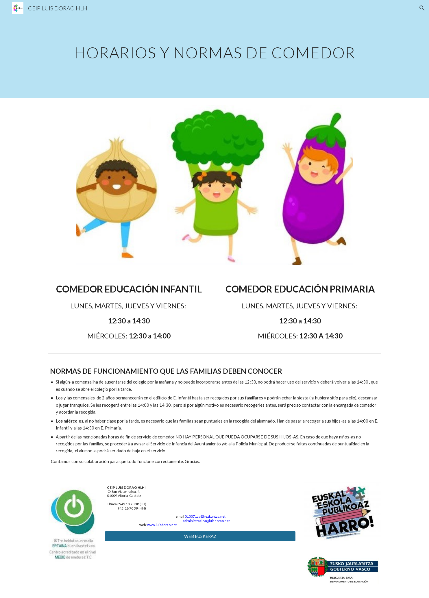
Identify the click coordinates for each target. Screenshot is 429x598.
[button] (422, 8)
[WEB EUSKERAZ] (200, 536)
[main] (214, 49)
